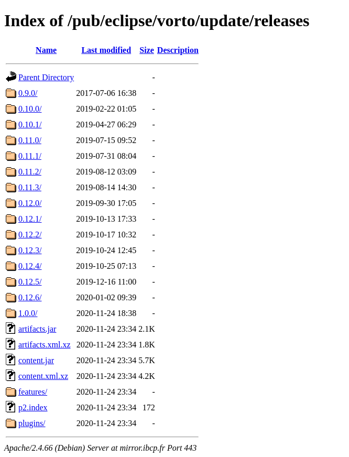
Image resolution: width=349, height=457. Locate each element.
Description (178, 50)
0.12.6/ (29, 297)
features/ (32, 391)
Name (46, 50)
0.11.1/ (29, 155)
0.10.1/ (29, 124)
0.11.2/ (29, 171)
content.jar (36, 360)
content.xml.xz (43, 376)
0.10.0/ (29, 108)
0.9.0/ (27, 93)
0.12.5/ (29, 281)
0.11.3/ (29, 187)
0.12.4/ (29, 266)
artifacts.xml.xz (44, 344)
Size (146, 50)
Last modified (106, 50)
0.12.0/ (29, 203)
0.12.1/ (29, 218)
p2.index (33, 407)
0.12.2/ (29, 234)
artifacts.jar (37, 328)
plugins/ (32, 423)
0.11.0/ (29, 140)
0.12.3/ (29, 250)
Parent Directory (46, 77)
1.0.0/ (27, 313)
